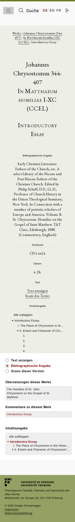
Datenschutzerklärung (18, 513)
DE (45, 10)
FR (58, 10)
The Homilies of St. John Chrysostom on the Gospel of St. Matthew (28, 393)
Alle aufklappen (19, 436)
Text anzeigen (37, 290)
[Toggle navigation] (8, 10)
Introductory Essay (19, 414)
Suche (29, 10)
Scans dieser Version (27, 371)
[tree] (37, 335)
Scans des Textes (37, 295)
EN (52, 10)
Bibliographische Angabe (31, 366)
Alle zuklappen (23, 314)
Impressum (12, 509)
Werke (16, 33)
